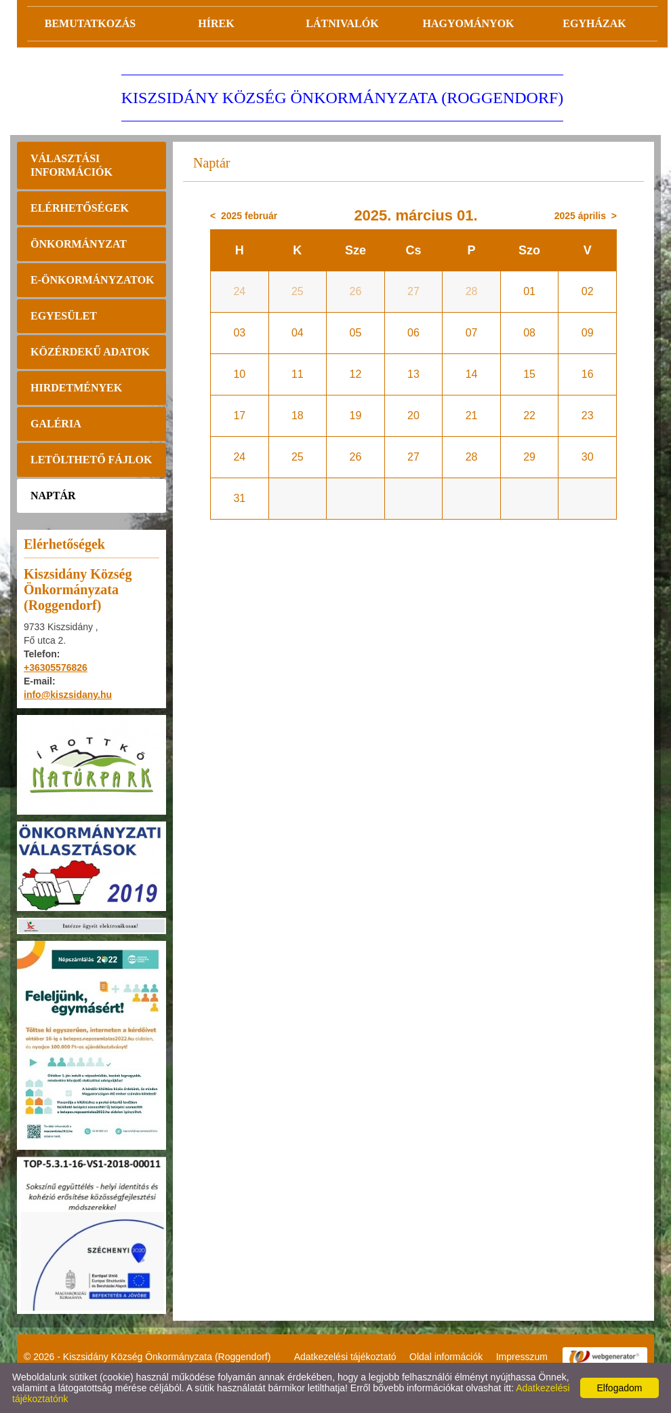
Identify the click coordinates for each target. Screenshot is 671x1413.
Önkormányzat (78, 244)
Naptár (53, 495)
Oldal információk (446, 1356)
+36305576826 (55, 667)
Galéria (55, 423)
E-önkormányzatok (92, 280)
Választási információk (71, 165)
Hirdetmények (76, 387)
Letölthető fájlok (91, 459)
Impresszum (522, 1356)
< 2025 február (243, 215)
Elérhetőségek (79, 208)
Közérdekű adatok (90, 351)
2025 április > (585, 215)
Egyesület (63, 316)
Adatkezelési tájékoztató (345, 1356)
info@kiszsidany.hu (68, 694)
